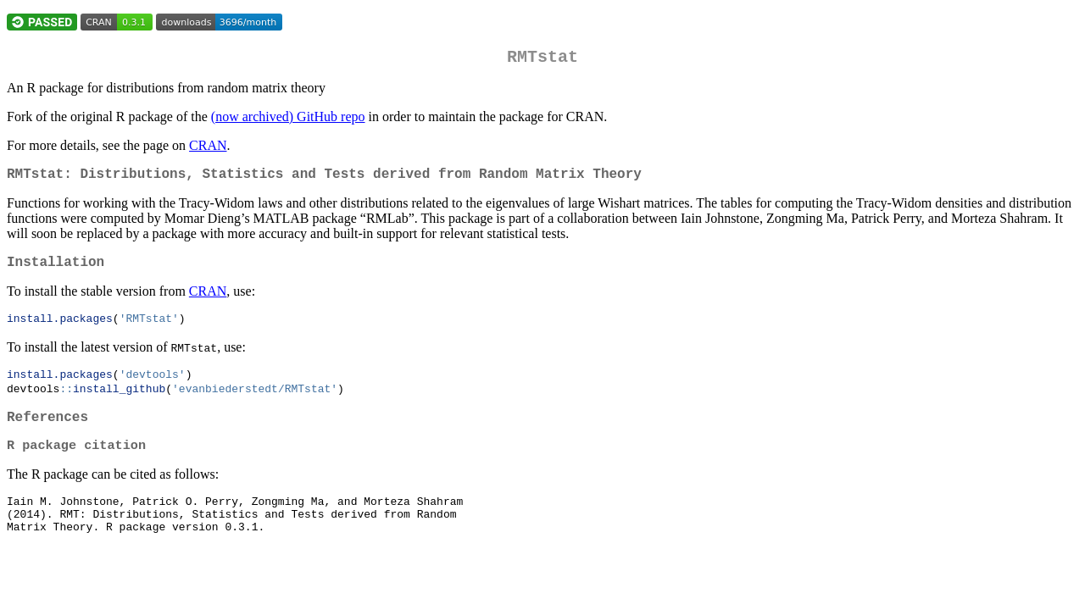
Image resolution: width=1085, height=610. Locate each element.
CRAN (207, 148)
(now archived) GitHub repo (288, 120)
